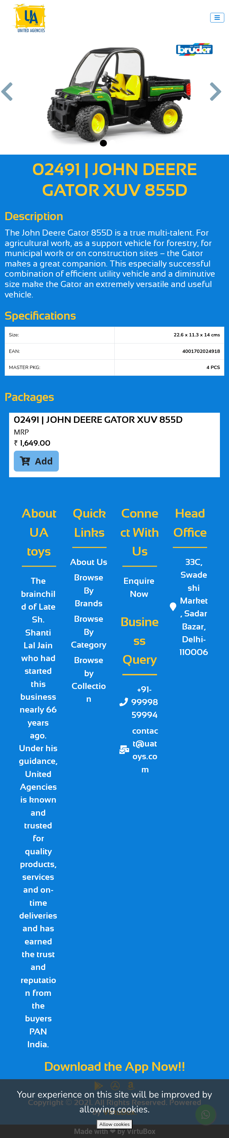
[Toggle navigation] (217, 18)
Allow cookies (114, 1124)
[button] (10, 95)
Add (36, 461)
